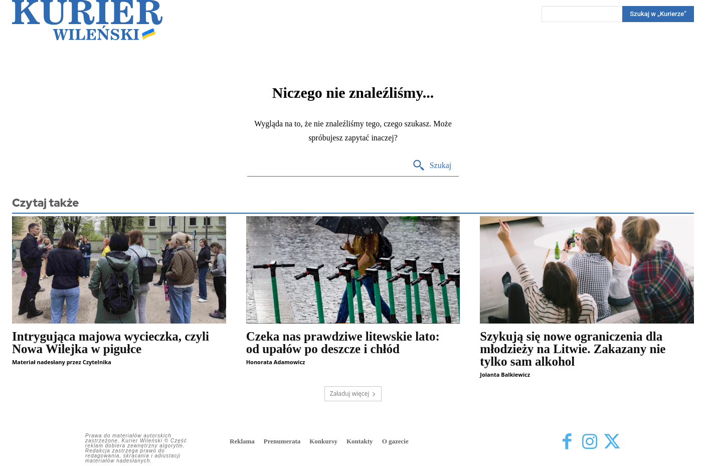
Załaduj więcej (353, 393)
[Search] (658, 14)
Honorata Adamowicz (275, 362)
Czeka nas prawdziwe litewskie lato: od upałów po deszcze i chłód (343, 343)
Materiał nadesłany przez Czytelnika (61, 362)
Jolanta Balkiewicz (505, 374)
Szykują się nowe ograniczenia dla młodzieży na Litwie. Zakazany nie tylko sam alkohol (572, 349)
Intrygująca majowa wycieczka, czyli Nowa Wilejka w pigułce (110, 343)
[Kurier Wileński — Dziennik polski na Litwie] (87, 20)
